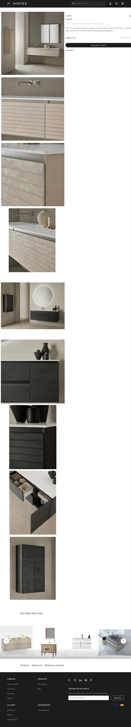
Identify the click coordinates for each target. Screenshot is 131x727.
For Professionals (43, 710)
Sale (39, 689)
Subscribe (117, 698)
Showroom (10, 693)
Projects (10, 698)
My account (11, 710)
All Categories (42, 684)
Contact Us (11, 689)
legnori (69, 16)
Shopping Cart (12, 719)
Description (69, 50)
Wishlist (10, 715)
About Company (12, 684)
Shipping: (69, 38)
